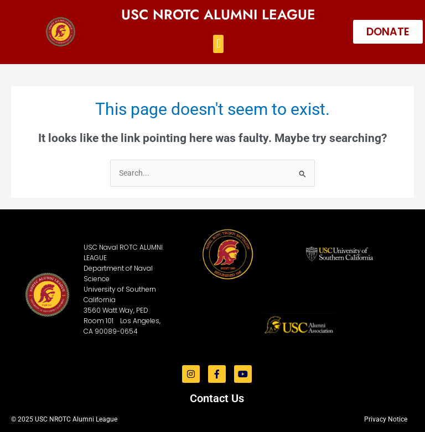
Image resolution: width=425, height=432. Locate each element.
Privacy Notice (385, 419)
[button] (218, 44)
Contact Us (217, 398)
